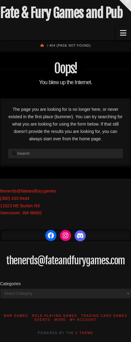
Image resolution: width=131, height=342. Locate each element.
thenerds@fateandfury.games (28, 190)
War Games (16, 315)
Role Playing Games (54, 315)
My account (83, 319)
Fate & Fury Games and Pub (61, 13)
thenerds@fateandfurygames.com (65, 261)
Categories (10, 283)
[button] (123, 33)
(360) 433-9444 (14, 198)
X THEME (84, 333)
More (60, 319)
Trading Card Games (104, 315)
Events (43, 319)
